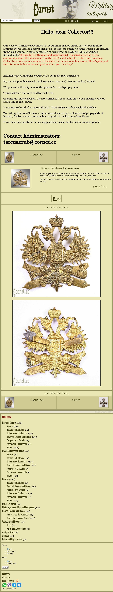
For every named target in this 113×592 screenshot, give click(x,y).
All (9, 549)
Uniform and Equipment (17, 433)
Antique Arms (8, 532)
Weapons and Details (16, 440)
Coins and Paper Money (12, 539)
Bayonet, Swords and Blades (19, 436)
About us (6, 577)
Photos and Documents (17, 443)
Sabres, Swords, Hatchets (18, 514)
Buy (56, 198)
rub (77, 21)
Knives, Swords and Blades (13, 511)
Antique (10, 447)
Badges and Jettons (15, 429)
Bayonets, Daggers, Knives (18, 518)
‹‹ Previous (37, 154)
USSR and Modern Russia (13, 451)
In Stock (11, 551)
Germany (6, 479)
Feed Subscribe (10, 581)
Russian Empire (9, 422)
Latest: (4, 557)
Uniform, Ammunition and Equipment (18, 507)
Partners (6, 573)
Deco (9, 525)
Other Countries (9, 504)
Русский (94, 21)
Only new (11, 563)
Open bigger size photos (56, 207)
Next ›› (76, 154)
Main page (6, 417)
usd (72, 21)
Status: (4, 545)
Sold (10, 553)
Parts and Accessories (16, 528)
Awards (10, 426)
